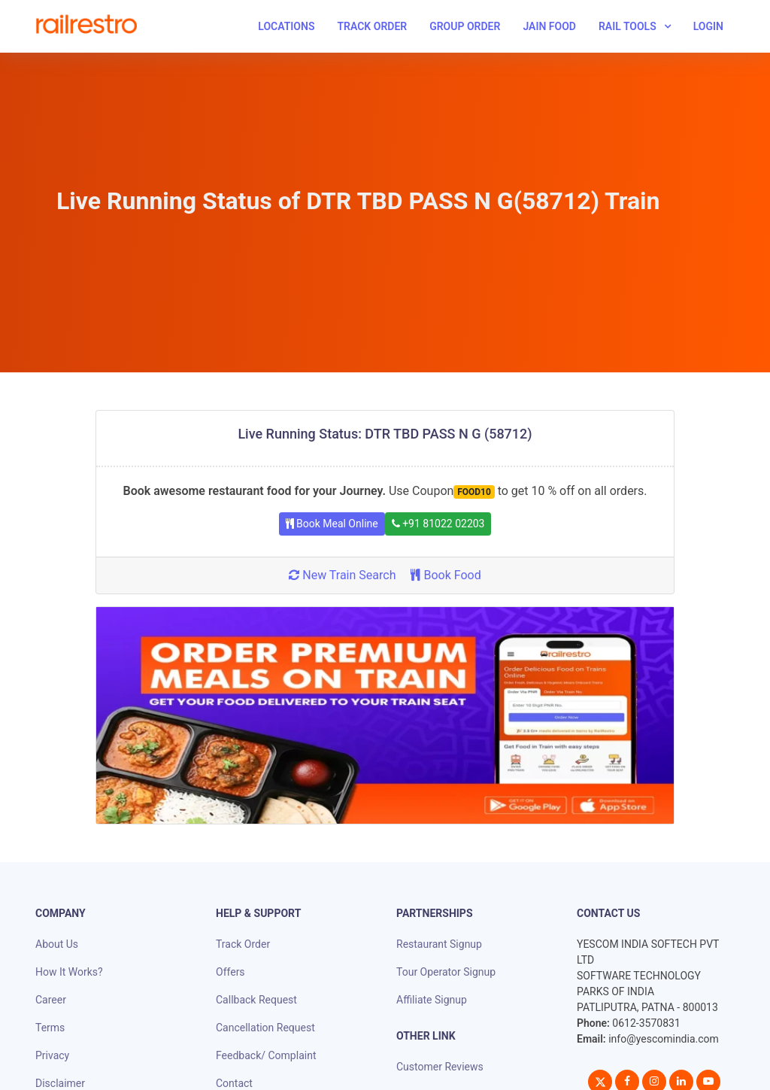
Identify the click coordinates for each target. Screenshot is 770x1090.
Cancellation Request (265, 1028)
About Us (56, 944)
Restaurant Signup (439, 944)
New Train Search (342, 575)
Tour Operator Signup (446, 972)
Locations (286, 26)
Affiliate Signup (431, 1000)
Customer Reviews (440, 1067)
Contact (234, 1083)
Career (50, 1000)
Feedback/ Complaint (266, 1055)
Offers (230, 972)
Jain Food (549, 26)
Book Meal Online (332, 524)
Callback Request (256, 1000)
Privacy (52, 1055)
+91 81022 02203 (438, 524)
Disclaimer (60, 1083)
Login (708, 26)
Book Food (445, 575)
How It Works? (69, 972)
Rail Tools (627, 26)
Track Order (372, 26)
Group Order (464, 26)
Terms (50, 1028)
